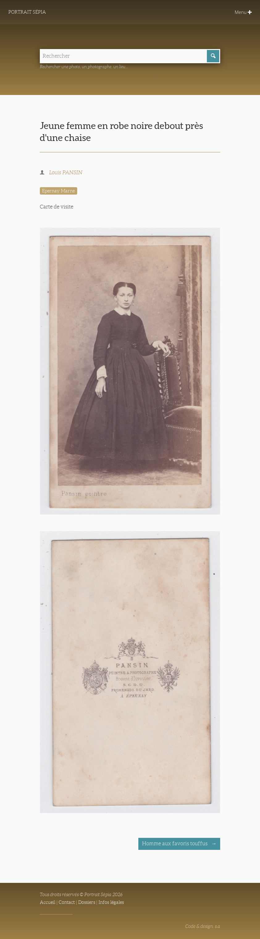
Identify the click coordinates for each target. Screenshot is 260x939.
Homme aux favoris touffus (175, 843)
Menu (243, 12)
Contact (67, 902)
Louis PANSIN (65, 172)
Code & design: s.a (202, 926)
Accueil (47, 902)
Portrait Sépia (27, 12)
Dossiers (86, 902)
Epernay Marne (58, 190)
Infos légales (111, 902)
